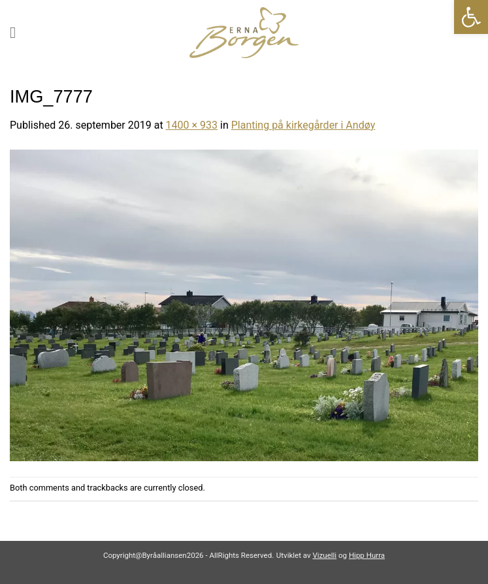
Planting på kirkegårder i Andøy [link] (303, 125)
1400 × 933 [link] (192, 125)
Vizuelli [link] (324, 555)
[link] (471, 17)
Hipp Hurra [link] (367, 555)
